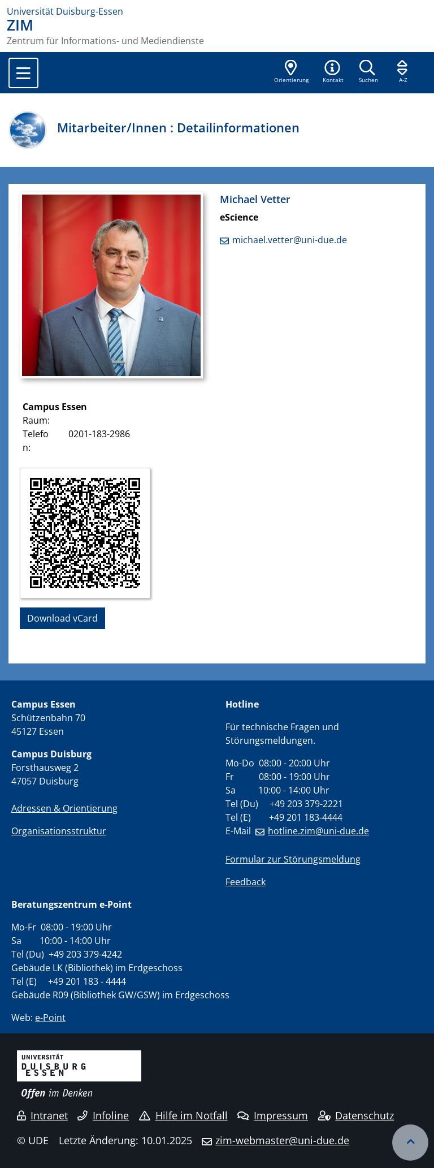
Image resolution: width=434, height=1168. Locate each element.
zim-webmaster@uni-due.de (282, 1140)
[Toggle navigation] (23, 73)
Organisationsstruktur (58, 831)
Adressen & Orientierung (64, 808)
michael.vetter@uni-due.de (289, 240)
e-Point (50, 1017)
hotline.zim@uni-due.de (318, 831)
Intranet (42, 1115)
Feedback (245, 882)
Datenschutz (356, 1115)
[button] (333, 72)
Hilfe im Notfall (183, 1115)
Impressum (272, 1115)
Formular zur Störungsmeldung (293, 859)
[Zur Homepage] (217, 11)
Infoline (103, 1115)
